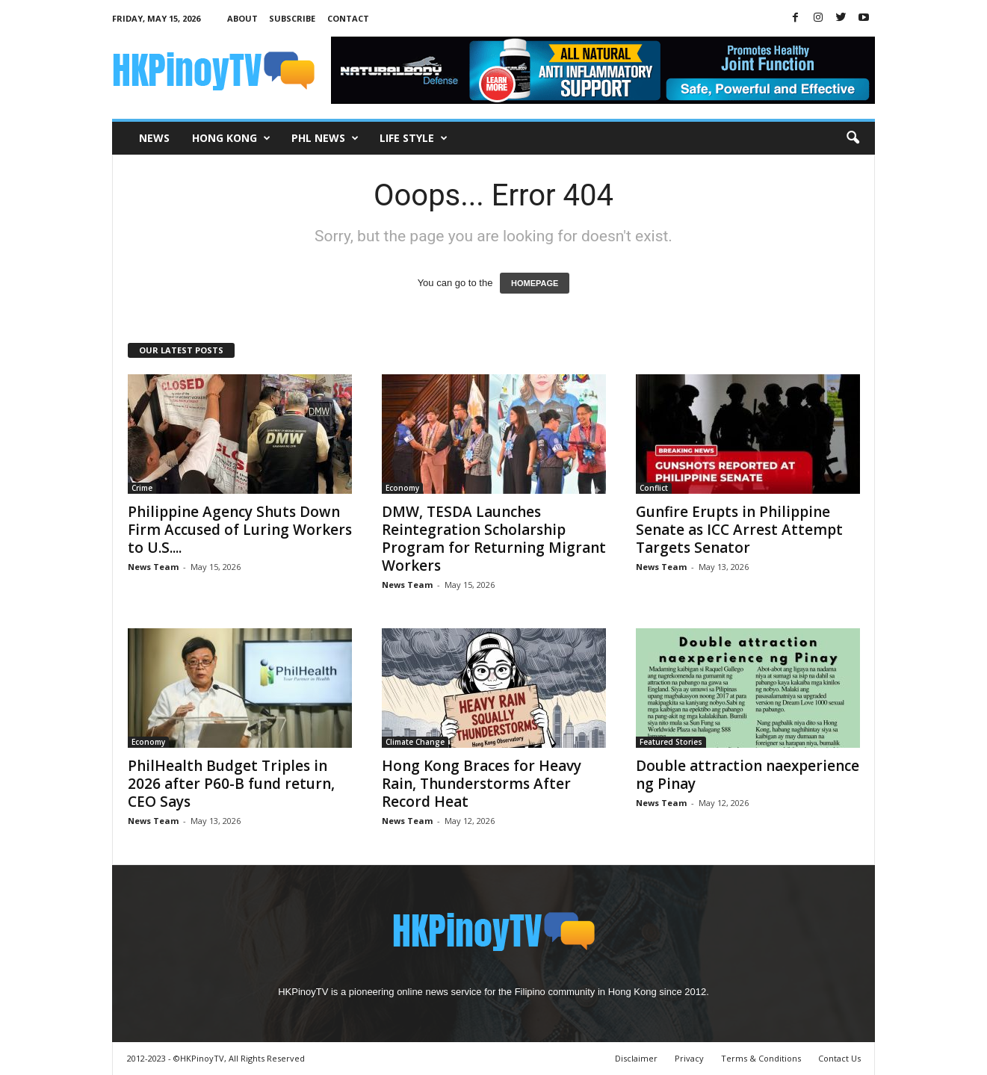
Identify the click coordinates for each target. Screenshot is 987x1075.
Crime (142, 488)
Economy (402, 488)
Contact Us (839, 1058)
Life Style (414, 138)
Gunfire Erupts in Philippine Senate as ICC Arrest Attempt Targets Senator (739, 529)
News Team (153, 566)
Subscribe (292, 18)
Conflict (654, 488)
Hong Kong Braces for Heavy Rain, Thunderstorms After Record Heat (481, 783)
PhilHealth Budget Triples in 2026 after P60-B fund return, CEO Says (231, 783)
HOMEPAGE (534, 283)
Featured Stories (671, 742)
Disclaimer (636, 1058)
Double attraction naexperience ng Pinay (747, 774)
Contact (348, 18)
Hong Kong (231, 138)
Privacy (689, 1058)
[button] (852, 138)
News (154, 138)
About (242, 18)
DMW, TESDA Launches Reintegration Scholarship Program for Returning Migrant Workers (494, 538)
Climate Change (415, 742)
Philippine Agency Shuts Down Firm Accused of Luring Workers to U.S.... (240, 529)
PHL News (325, 138)
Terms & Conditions (761, 1058)
